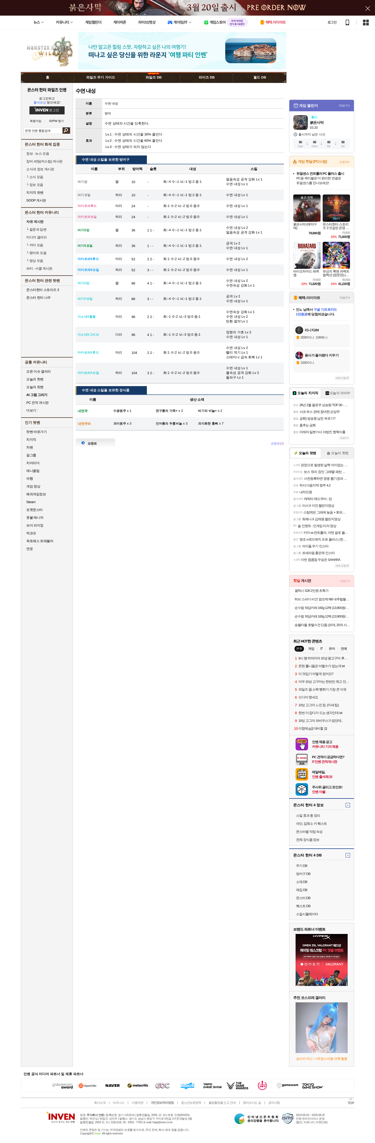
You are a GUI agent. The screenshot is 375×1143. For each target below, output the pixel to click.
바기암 (82, 182)
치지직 (31, 439)
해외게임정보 (36, 494)
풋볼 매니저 (34, 517)
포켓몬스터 (34, 509)
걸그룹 (31, 455)
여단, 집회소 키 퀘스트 (311, 824)
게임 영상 (33, 486)
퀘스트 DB (303, 906)
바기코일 (84, 195)
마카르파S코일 (88, 270)
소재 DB (301, 882)
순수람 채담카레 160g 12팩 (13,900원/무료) (322, 608)
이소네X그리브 (88, 334)
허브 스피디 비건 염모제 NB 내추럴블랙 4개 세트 (322, 599)
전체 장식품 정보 (307, 840)
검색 (66, 130)
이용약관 (137, 1103)
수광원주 (119, 411)
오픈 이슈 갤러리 (38, 371)
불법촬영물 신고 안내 (222, 1103)
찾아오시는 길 (252, 1103)
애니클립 (32, 470)
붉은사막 (316, 122)
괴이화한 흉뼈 (208, 423)
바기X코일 (85, 299)
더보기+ (344, 105)
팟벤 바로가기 (36, 431)
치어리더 (32, 463)
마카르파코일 (87, 217)
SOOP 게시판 (36, 200)
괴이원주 (119, 423)
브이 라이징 (34, 525)
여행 (29, 478)
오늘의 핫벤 (34, 379)
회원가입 (35, 121)
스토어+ (344, 162)
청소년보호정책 (191, 1103)
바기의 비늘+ (207, 411)
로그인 (332, 22)
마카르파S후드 (88, 259)
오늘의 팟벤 (34, 387)
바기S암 (83, 230)
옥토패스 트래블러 (39, 541)
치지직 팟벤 (34, 192)
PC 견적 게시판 (37, 402)
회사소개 (99, 1103)
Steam (30, 502)
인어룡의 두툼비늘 (169, 423)
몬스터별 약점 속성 (309, 832)
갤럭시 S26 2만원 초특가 (311, 591)
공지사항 (274, 1103)
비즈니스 (118, 1103)
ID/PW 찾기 (56, 121)
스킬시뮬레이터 (307, 914)
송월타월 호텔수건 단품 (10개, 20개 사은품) (322, 625)
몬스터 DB (303, 898)
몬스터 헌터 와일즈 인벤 (47, 90)
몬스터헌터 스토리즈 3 (42, 289)
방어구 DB (303, 874)
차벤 (29, 447)
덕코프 (31, 533)
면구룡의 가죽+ (167, 411)
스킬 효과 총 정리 (308, 815)
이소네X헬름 (87, 317)
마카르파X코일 (88, 373)
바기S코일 (85, 246)
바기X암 (83, 283)
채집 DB (301, 890)
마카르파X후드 (88, 352)
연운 (29, 548)
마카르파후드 (87, 206)
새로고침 (340, 377)
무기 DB (301, 866)
